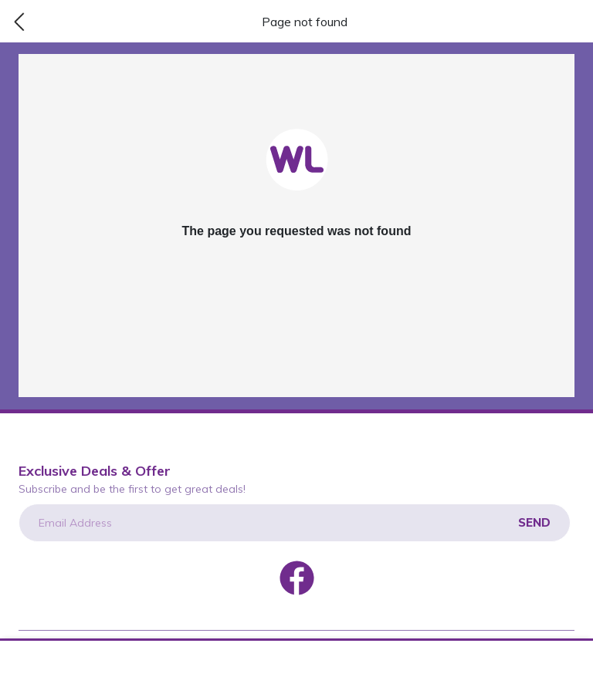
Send (534, 522)
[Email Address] (295, 523)
